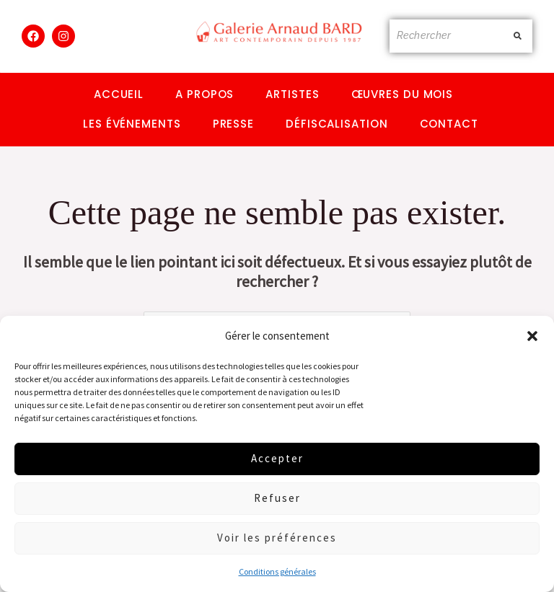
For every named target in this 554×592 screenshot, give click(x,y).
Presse (233, 123)
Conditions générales (277, 571)
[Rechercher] (447, 35)
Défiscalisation (337, 123)
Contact (449, 123)
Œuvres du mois (402, 94)
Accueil (119, 94)
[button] (532, 336)
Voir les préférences (277, 537)
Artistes (292, 94)
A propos (204, 94)
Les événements (132, 123)
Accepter (277, 458)
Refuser (277, 498)
